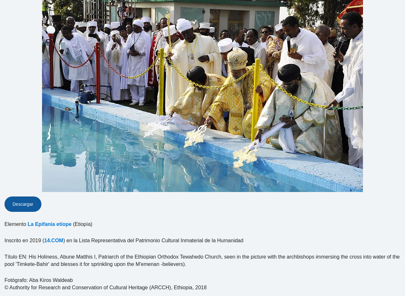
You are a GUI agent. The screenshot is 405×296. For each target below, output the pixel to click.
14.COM (54, 240)
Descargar (23, 204)
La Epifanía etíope (50, 224)
